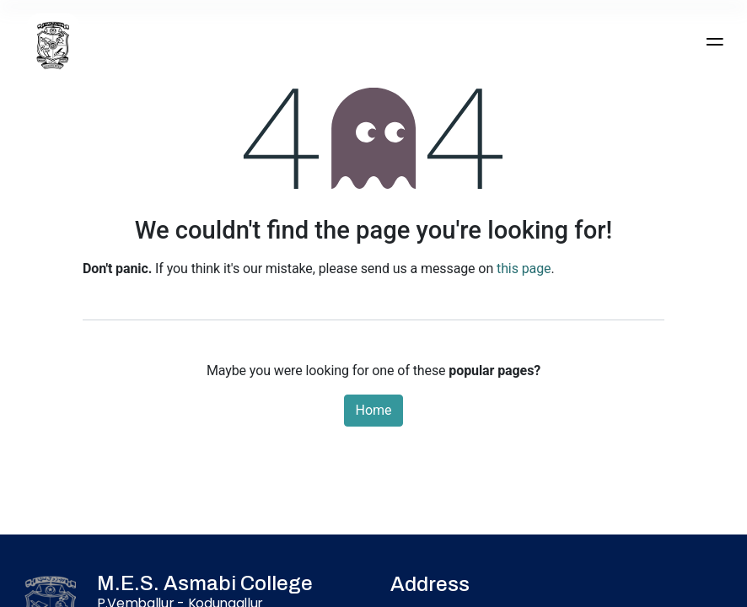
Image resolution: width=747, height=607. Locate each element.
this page (524, 269)
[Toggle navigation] (714, 41)
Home (373, 410)
